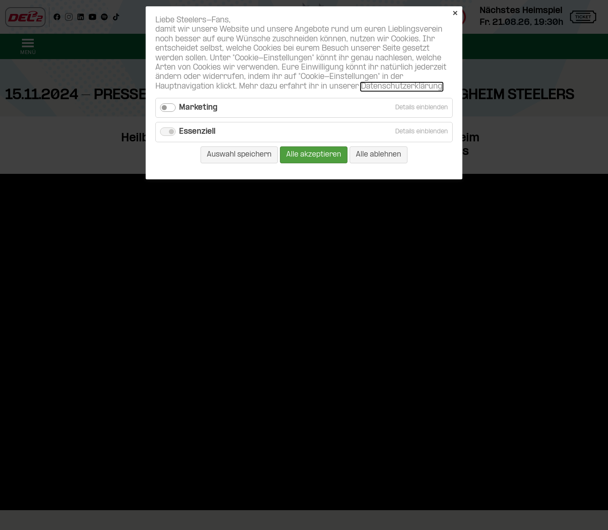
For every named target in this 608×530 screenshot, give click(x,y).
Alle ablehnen (378, 155)
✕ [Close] (455, 14)
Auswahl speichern (239, 155)
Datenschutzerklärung (401, 87)
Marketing (198, 108)
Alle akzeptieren (313, 155)
